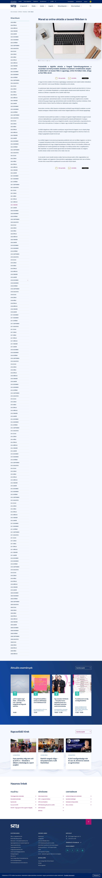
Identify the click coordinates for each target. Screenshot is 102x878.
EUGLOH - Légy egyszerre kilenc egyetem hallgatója (21, 807)
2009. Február (14, 622)
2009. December (14, 593)
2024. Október (14, 77)
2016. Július (13, 364)
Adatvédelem (79, 1)
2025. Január (14, 68)
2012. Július (13, 503)
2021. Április (14, 199)
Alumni (52, 1)
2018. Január (14, 312)
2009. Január (14, 624)
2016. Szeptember (15, 358)
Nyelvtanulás (13, 802)
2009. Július (13, 607)
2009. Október (14, 598)
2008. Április (14, 648)
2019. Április (14, 268)
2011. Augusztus (15, 535)
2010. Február (14, 587)
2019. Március (14, 271)
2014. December (14, 419)
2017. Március (14, 341)
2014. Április (14, 442)
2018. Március (14, 306)
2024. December (14, 71)
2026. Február (14, 31)
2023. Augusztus (15, 118)
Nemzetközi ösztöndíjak (16, 799)
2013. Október (14, 459)
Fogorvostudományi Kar (16, 845)
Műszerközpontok (62, 6)
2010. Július (13, 572)
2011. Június (13, 540)
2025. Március (14, 63)
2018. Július (13, 294)
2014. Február (14, 448)
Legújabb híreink (16, 755)
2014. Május (13, 439)
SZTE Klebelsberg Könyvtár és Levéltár (46, 804)
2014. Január (14, 451)
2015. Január (14, 416)
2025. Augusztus (15, 48)
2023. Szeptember (15, 115)
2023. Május (13, 126)
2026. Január (14, 34)
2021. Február (30, 11)
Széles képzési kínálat (43, 796)
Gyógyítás (50, 6)
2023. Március (14, 132)
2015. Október (14, 390)
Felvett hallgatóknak (27, 1)
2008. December (14, 627)
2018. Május (13, 300)
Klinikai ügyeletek (41, 865)
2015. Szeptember (15, 393)
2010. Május (13, 578)
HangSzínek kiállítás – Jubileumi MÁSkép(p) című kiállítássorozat (40, 700)
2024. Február (14, 100)
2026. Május (13, 22)
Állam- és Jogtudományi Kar (16, 836)
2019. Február (14, 274)
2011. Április (14, 546)
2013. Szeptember (15, 462)
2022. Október (14, 147)
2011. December (14, 523)
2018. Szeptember (15, 288)
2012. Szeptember (15, 497)
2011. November (14, 526)
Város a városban (69, 804)
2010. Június (13, 575)
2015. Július (13, 399)
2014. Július (13, 433)
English (85, 1)
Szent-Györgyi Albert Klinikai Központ (46, 861)
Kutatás (42, 6)
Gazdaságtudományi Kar (16, 847)
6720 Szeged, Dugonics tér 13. (74, 836)
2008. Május (13, 650)
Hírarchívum (25, 11)
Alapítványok (41, 836)
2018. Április (14, 303)
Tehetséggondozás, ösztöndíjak (17, 796)
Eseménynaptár (80, 668)
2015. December (14, 384)
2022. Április (14, 164)
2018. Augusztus (15, 291)
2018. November (14, 283)
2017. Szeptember (15, 323)
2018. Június (13, 297)
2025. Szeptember (15, 45)
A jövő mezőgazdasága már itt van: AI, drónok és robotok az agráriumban (78, 760)
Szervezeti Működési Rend (43, 840)
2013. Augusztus (15, 465)
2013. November (14, 456)
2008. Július (13, 642)
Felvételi (20, 1)
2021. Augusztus (15, 187)
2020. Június (13, 228)
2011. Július (13, 538)
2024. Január (14, 103)
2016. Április (14, 372)
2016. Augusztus (15, 361)
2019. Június (13, 262)
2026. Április (14, 25)
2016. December (14, 349)
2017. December (14, 315)
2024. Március (14, 97)
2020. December (14, 210)
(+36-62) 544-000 (72, 838)
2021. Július (13, 190)
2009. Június (13, 610)
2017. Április (14, 338)
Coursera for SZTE (14, 804)
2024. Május (13, 92)
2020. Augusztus (15, 222)
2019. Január (14, 277)
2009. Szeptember (15, 601)
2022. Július (13, 155)
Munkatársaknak (43, 1)
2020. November (14, 213)
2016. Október (14, 355)
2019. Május (13, 265)
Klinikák (40, 863)
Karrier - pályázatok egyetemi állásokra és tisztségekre (49, 854)
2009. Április (14, 616)
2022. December (14, 141)
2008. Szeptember (15, 636)
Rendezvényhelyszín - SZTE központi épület (47, 847)
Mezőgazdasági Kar (15, 854)
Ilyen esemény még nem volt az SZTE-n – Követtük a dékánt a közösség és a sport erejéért (23, 761)
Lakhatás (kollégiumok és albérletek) (73, 796)
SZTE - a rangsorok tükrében (44, 799)
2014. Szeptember (15, 427)
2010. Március (14, 584)
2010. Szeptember (15, 566)
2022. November (14, 144)
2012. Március (14, 514)
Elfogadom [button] (96, 875)
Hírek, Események (75, 6)
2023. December (14, 106)
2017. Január (14, 346)
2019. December (14, 245)
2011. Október (14, 529)
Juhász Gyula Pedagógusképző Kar (18, 851)
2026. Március (14, 28)
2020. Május (13, 231)
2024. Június (13, 89)
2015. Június (13, 401)
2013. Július (13, 468)
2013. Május (13, 474)
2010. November (14, 561)
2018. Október (14, 286)
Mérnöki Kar (13, 856)
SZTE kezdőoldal (13, 1)
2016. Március (14, 375)
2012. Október (14, 494)
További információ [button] (69, 875)
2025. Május (13, 57)
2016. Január (14, 381)
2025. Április (14, 60)
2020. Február (14, 239)
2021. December (14, 176)
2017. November (14, 317)
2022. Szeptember (15, 149)
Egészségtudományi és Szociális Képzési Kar (20, 843)
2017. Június (13, 332)
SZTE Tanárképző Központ (16, 860)
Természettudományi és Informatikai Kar (19, 862)
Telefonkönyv (71, 1)
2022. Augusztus (15, 152)
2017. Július (13, 329)
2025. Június (13, 54)
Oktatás (34, 6)
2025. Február (14, 65)
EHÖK (39, 849)
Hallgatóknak (35, 1)
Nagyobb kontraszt (90, 1)
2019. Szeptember (15, 254)
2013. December (14, 454)
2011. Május (13, 543)
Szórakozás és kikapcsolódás (72, 802)
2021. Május (13, 196)
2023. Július (13, 120)
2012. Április (14, 511)
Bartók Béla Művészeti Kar (16, 838)
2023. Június (13, 123)
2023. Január (14, 138)
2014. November (14, 422)
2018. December (14, 280)
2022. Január (14, 173)
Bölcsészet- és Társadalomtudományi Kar (19, 840)
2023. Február (14, 135)
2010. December (14, 558)
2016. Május (13, 370)
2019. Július (13, 260)
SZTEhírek (20, 11)
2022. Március (14, 167)
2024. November (14, 74)
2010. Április (14, 581)
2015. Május (13, 404)
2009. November (14, 595)
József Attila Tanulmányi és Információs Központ (48, 845)
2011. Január (14, 555)
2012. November (14, 491)
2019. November (14, 248)
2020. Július (13, 225)
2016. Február (14, 378)
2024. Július (13, 86)
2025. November (14, 39)
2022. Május (13, 161)
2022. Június (13, 158)
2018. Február (14, 309)
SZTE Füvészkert (41, 807)
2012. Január (14, 520)
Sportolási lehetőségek (71, 799)
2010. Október (14, 564)
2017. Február (14, 343)
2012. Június (13, 506)
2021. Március (14, 202)
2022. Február (14, 170)
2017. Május (13, 335)
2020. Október (14, 216)
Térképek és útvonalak (72, 842)
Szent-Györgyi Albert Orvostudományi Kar (19, 858)
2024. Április (14, 94)
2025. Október (14, 42)
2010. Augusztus (15, 569)
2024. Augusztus (15, 83)
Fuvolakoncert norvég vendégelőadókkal (81, 700)
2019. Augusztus (15, 257)
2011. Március (14, 549)
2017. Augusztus (15, 326)
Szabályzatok (41, 838)
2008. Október (14, 633)
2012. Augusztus (15, 500)
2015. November (14, 387)
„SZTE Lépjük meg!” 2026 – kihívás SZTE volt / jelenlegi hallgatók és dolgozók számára (19, 702)
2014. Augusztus (15, 430)
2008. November (14, 630)
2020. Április (14, 233)
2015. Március (14, 410)
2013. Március (14, 480)
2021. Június (13, 193)
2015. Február (14, 413)
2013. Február (14, 483)
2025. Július (13, 51)
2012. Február (14, 517)
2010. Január (14, 590)
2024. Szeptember (15, 80)
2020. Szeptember (15, 219)
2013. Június (13, 471)
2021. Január (14, 207)
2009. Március (14, 619)
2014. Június (13, 436)
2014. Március (14, 445)
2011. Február (14, 552)
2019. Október (14, 251)
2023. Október (14, 112)
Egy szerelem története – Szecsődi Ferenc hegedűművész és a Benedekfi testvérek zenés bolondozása (61, 702)
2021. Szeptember (15, 184)
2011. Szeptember (15, 532)
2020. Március (14, 236)
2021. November (14, 178)
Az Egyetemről (23, 6)
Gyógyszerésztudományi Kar (17, 849)
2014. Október (14, 425)
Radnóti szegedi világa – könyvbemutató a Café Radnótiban (49, 760)
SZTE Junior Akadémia (42, 802)
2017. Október (14, 320)
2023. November (14, 109)
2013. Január (14, 485)
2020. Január (14, 242)
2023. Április (14, 129)
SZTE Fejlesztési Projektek (43, 851)
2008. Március (14, 653)
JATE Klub (40, 810)
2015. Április (14, 407)
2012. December (14, 488)
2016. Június (13, 367)
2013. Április (14, 477)
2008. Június (13, 645)
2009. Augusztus (15, 604)
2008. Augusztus (15, 639)
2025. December (14, 37)
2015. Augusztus (15, 396)
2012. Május (13, 509)
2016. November (14, 352)
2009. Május (13, 613)
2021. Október (14, 181)
